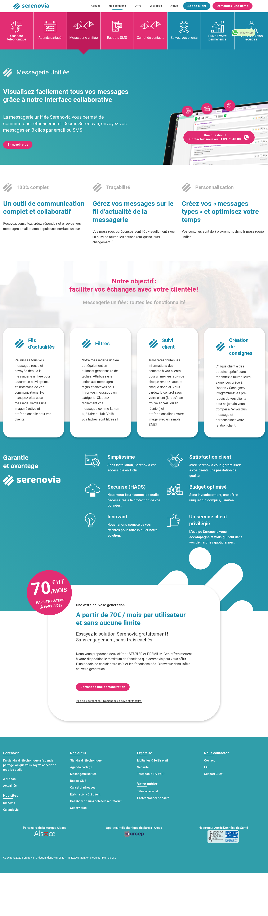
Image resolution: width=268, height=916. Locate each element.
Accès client (196, 6)
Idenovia (9, 803)
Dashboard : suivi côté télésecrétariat (95, 801)
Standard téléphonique (16, 37)
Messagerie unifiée (83, 38)
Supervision (78, 808)
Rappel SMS (78, 780)
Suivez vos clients (184, 38)
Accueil (95, 5)
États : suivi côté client (85, 794)
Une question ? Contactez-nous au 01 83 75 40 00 (215, 137)
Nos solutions (117, 5)
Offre (138, 5)
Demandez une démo (232, 6)
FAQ (207, 767)
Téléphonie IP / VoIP (150, 774)
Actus (174, 5)
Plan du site (109, 857)
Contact (209, 760)
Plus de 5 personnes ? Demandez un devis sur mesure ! (109, 700)
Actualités (10, 785)
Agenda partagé (50, 38)
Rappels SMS (117, 38)
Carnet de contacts (150, 38)
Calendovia (11, 809)
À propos (156, 5)
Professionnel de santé (153, 798)
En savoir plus (18, 145)
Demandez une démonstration (102, 687)
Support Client (213, 774)
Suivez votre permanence (217, 37)
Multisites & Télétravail (152, 760)
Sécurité (143, 767)
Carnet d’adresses (82, 787)
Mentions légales (90, 857)
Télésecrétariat (147, 791)
